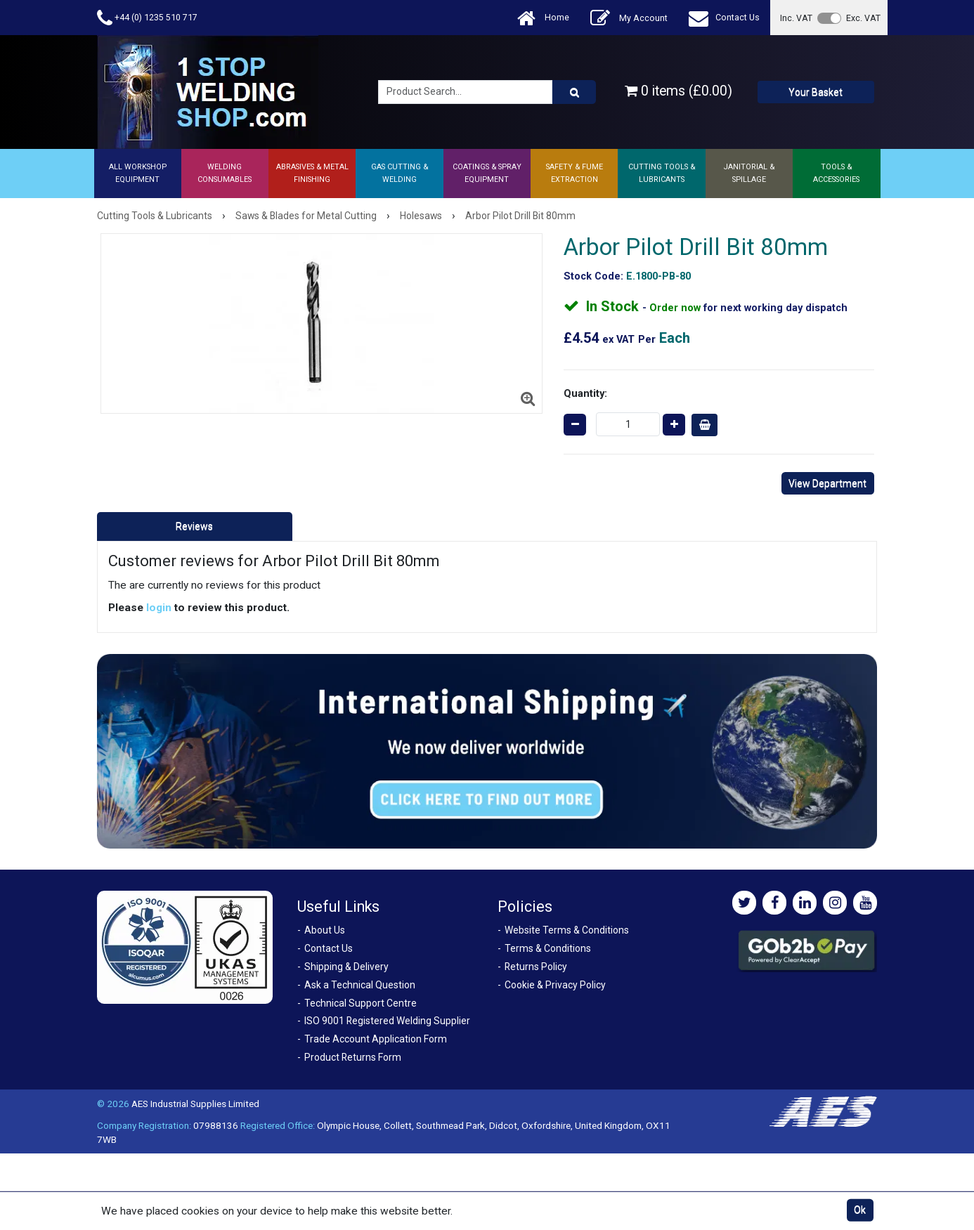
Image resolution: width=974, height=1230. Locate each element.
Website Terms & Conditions (567, 930)
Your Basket (815, 92)
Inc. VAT (796, 18)
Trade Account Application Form (375, 1039)
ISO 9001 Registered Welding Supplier (387, 1020)
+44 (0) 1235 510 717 (147, 18)
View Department (827, 483)
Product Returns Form (352, 1057)
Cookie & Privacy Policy (555, 984)
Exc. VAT (863, 18)
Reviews (194, 526)
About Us (324, 930)
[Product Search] (574, 92)
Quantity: (585, 393)
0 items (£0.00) (678, 91)
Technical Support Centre (360, 1003)
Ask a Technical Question (359, 984)
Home (543, 18)
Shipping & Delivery (346, 966)
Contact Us (724, 18)
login (158, 607)
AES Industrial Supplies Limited (195, 1103)
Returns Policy (536, 966)
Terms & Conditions (548, 948)
